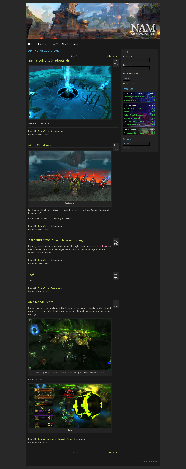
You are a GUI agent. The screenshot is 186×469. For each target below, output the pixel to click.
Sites (74, 44)
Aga (40, 131)
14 (77, 56)
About (65, 44)
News (46, 131)
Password (127, 65)
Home (31, 44)
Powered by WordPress (147, 461)
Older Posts (113, 56)
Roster (41, 44)
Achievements (51, 439)
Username (127, 57)
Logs (53, 44)
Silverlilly (101, 246)
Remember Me (130, 73)
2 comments (57, 288)
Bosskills (62, 439)
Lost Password (129, 84)
